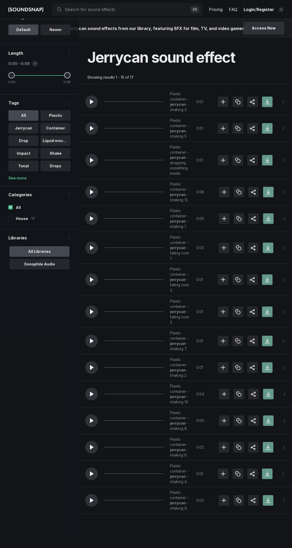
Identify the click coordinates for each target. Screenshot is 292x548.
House (22, 247)
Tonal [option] (23, 195)
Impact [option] (23, 182)
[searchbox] (127, 9)
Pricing (216, 9)
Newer (55, 59)
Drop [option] (23, 170)
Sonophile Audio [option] (39, 293)
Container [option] (55, 157)
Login (249, 9)
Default (23, 59)
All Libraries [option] (39, 280)
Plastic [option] (55, 144)
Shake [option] (55, 182)
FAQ (233, 9)
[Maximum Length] (67, 104)
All (18, 236)
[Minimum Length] (11, 104)
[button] (91, 101)
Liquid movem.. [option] (57, 170)
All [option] (23, 144)
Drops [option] (55, 195)
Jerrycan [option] (23, 157)
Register (265, 9)
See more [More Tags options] (17, 207)
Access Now (264, 28)
